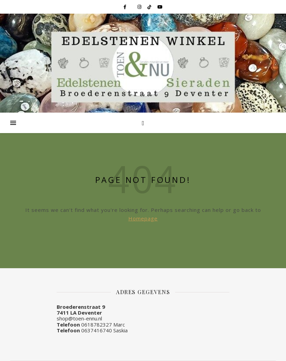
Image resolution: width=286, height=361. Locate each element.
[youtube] (159, 7)
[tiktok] (149, 7)
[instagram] (140, 7)
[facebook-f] (125, 7)
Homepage (143, 218)
